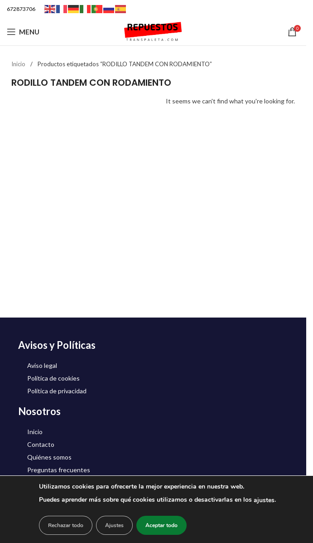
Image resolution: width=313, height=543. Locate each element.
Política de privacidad (57, 391)
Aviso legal (42, 365)
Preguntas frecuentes (58, 470)
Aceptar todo (161, 525)
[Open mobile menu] (23, 32)
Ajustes (114, 525)
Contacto (40, 444)
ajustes (264, 500)
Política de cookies (53, 378)
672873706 (21, 8)
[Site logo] (153, 31)
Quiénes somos (49, 457)
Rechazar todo (65, 525)
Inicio (19, 64)
